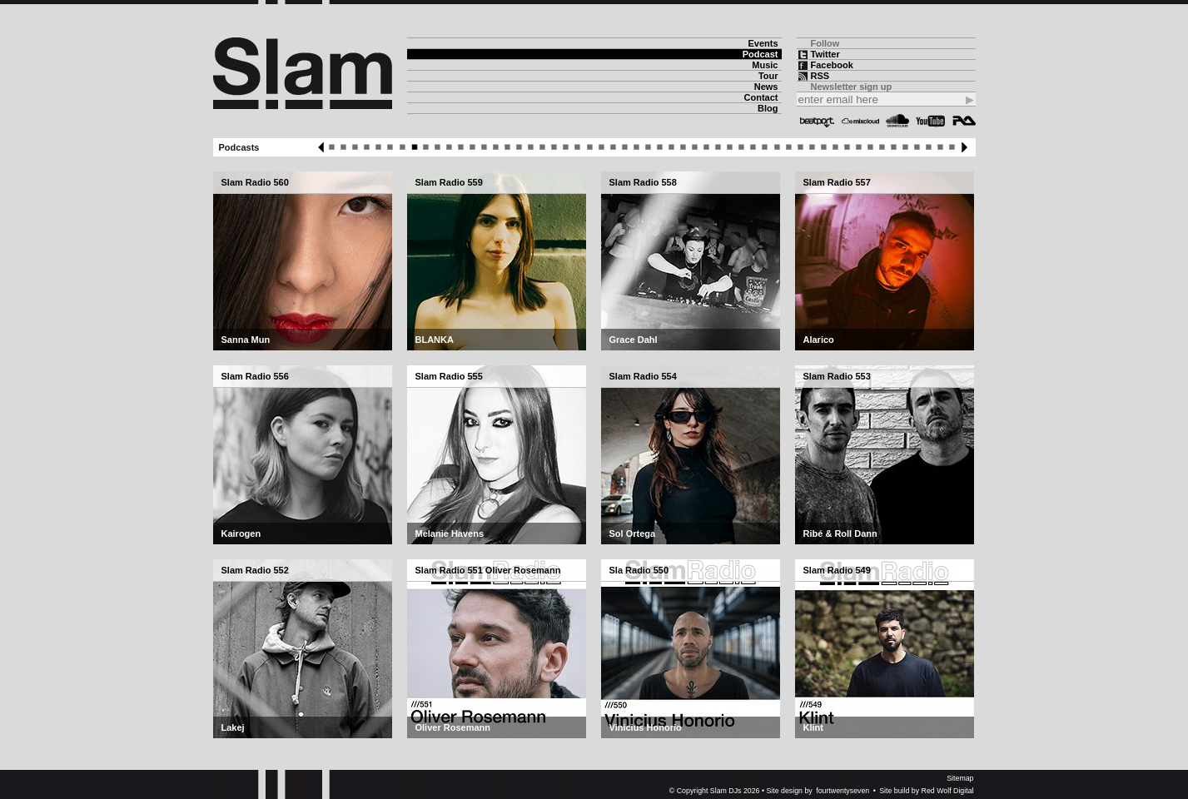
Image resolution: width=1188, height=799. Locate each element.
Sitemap (960, 778)
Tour (768, 76)
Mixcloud (860, 120)
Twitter (825, 54)
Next (964, 147)
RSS (820, 76)
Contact (761, 97)
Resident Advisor (964, 120)
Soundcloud (897, 120)
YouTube (930, 120)
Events (763, 43)
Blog (768, 108)
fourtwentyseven (842, 791)
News (766, 87)
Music (765, 65)
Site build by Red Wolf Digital (926, 791)
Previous (321, 147)
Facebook (832, 65)
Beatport (817, 120)
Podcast (760, 54)
